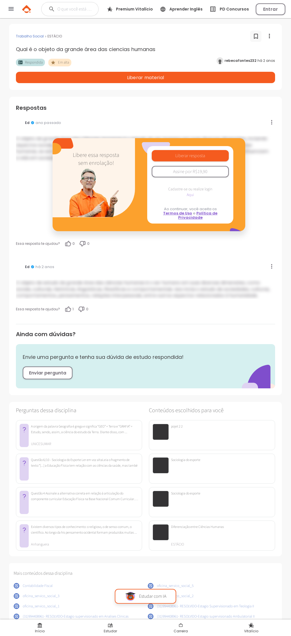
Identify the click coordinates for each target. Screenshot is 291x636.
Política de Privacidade (198, 200)
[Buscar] (75, 9)
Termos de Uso (177, 198)
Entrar (270, 9)
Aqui (190, 180)
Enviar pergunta (47, 358)
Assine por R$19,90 (190, 157)
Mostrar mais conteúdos (146, 615)
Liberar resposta (190, 141)
